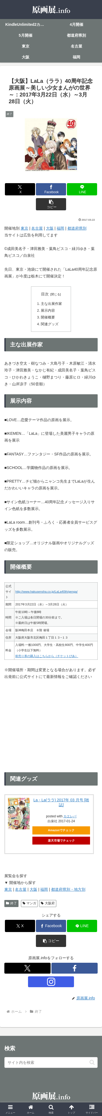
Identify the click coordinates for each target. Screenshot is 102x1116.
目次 (45, 294)
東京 (24, 228)
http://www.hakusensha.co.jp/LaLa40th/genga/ (46, 591)
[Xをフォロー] (27, 968)
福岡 (60, 228)
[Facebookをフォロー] (74, 968)
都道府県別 (76, 228)
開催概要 (48, 317)
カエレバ (69, 816)
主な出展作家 (51, 304)
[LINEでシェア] (82, 189)
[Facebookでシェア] (51, 189)
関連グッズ (49, 324)
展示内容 (48, 310)
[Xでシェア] (20, 189)
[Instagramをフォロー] (51, 981)
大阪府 (48, 903)
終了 (11, 903)
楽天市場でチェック (61, 840)
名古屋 (37, 228)
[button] (51, 204)
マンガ (29, 903)
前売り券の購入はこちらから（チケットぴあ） (46, 656)
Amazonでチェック (61, 830)
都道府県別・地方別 (68, 889)
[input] (51, 1062)
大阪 (50, 228)
